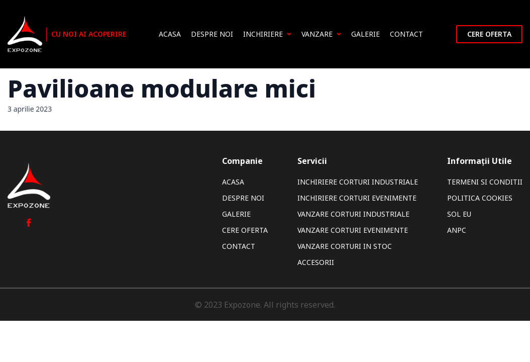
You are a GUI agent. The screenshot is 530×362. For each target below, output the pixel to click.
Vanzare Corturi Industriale (353, 214)
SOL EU (459, 214)
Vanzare (321, 34)
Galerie (365, 34)
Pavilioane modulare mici (162, 88)
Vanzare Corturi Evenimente (352, 230)
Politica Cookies (479, 198)
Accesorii (315, 262)
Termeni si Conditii (484, 182)
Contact (406, 34)
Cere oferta (489, 34)
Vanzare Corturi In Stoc (344, 246)
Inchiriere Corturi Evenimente (356, 198)
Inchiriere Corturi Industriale (357, 182)
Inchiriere (267, 34)
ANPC (456, 230)
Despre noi (212, 34)
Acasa (170, 34)
